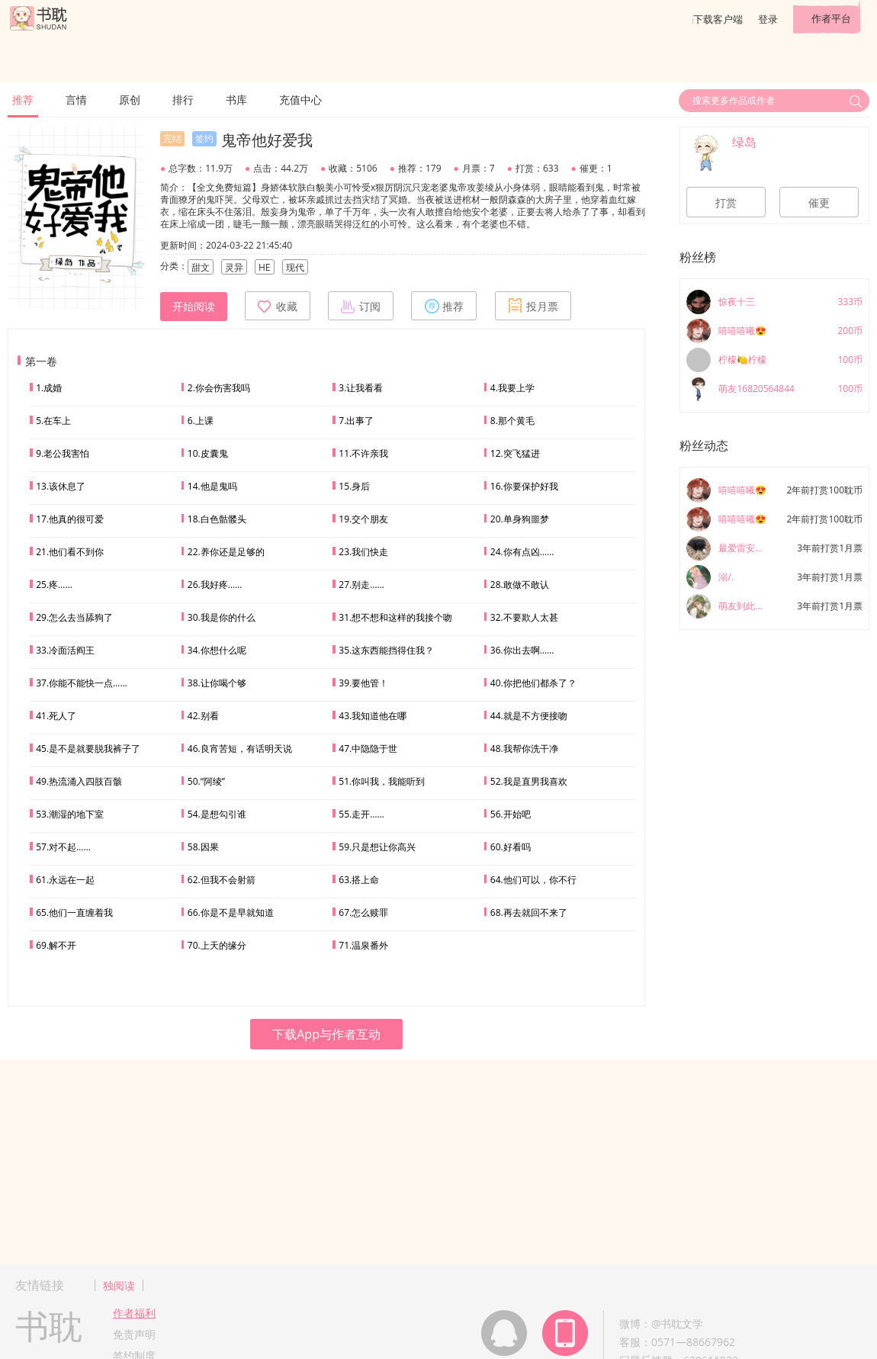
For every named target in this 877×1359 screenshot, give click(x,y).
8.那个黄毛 (512, 420)
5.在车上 (53, 420)
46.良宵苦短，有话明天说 (240, 748)
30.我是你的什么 (221, 617)
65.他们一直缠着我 (74, 912)
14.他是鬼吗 (212, 486)
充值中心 (300, 99)
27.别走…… (361, 584)
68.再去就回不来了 (528, 912)
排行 (183, 99)
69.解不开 (56, 945)
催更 (819, 203)
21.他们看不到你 (70, 551)
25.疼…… (54, 584)
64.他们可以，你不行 (533, 879)
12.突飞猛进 (515, 453)
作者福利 (134, 1313)
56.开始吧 (510, 814)
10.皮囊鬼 (208, 453)
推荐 (23, 99)
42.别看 (203, 715)
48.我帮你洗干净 (524, 748)
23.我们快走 (363, 551)
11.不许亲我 (363, 453)
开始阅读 (193, 306)
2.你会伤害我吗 (219, 387)
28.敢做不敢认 (519, 584)
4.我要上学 (512, 387)
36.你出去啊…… (522, 650)
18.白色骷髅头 (217, 518)
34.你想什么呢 (217, 650)
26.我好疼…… (215, 584)
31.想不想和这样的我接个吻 (395, 617)
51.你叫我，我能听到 (382, 781)
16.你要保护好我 (524, 486)
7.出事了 (356, 420)
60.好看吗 (510, 846)
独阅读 (119, 1285)
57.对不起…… (63, 846)
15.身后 (354, 486)
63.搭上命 (359, 879)
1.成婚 (49, 387)
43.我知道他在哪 (372, 715)
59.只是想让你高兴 (377, 846)
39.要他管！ (363, 682)
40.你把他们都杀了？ (533, 682)
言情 (76, 99)
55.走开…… (361, 814)
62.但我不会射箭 (221, 879)
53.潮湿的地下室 (70, 814)
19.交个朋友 (363, 518)
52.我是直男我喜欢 (528, 781)
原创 (129, 99)
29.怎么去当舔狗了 (74, 617)
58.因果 (203, 846)
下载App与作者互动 (326, 1034)
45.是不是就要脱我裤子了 (88, 748)
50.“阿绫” (206, 781)
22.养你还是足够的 (226, 551)
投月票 (533, 305)
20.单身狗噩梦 (519, 518)
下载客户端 (718, 19)
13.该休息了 (60, 486)
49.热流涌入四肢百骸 (79, 781)
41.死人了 (56, 715)
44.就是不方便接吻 (528, 715)
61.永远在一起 (65, 879)
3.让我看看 (361, 387)
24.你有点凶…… (522, 551)
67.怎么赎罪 (363, 912)
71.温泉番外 (363, 945)
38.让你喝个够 (217, 682)
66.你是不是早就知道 (231, 912)
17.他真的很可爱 (70, 518)
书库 (236, 99)
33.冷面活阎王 (65, 650)
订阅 (361, 305)
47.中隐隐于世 (368, 748)
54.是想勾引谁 (217, 814)
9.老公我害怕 (62, 453)
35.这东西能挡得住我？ (386, 650)
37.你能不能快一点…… (81, 682)
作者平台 (831, 18)
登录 (768, 19)
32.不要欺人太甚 (524, 617)
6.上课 (201, 420)
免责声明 (134, 1334)
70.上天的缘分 (217, 945)
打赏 (726, 203)
